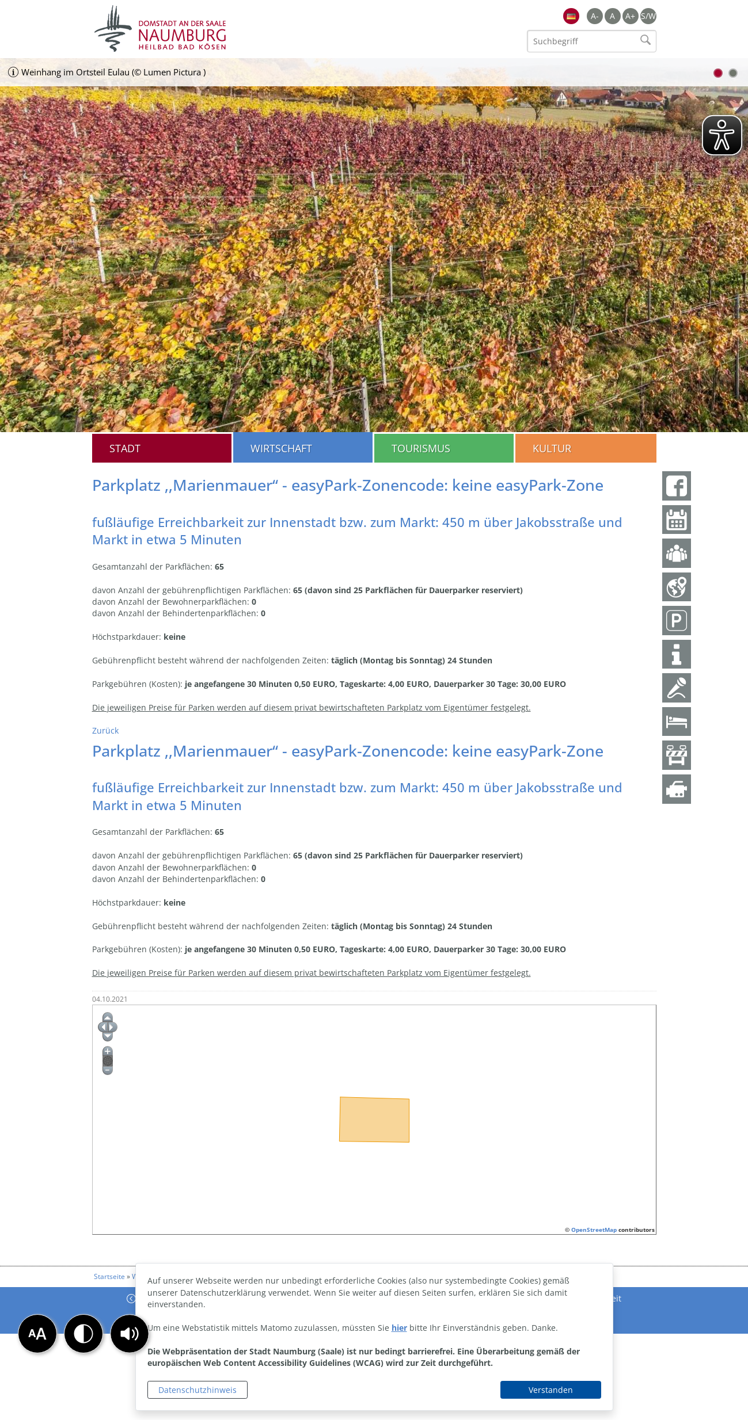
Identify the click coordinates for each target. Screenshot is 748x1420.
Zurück (105, 730)
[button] (129, 1334)
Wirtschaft (281, 448)
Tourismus (421, 448)
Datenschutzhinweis (197, 1389)
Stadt (125, 448)
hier (399, 1327)
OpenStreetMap (594, 1230)
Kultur (552, 448)
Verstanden (551, 1389)
